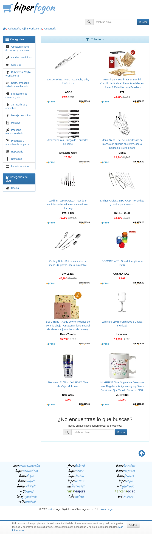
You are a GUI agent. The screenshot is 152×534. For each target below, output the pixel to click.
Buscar (143, 22)
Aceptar (133, 524)
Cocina (15, 188)
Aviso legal (107, 509)
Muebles (16, 122)
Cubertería (50, 28)
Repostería (17, 151)
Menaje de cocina (21, 115)
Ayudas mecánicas (21, 57)
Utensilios (16, 158)
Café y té (16, 64)
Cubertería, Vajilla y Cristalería (25, 28)
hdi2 (50, 509)
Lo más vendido (20, 166)
